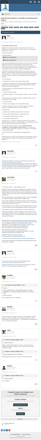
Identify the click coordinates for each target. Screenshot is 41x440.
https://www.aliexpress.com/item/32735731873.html (24, 220)
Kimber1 (9, 366)
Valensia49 (10, 151)
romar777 (10, 251)
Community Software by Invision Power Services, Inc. (20, 437)
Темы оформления (15, 434)
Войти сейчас (20, 413)
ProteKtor (10, 275)
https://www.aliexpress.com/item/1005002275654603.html (15, 227)
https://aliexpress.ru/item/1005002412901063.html (13, 262)
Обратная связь (27, 434)
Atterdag (9, 306)
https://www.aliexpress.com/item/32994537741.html (13, 236)
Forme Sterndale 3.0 (6, 55)
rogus (9, 330)
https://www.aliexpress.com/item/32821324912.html (16, 231)
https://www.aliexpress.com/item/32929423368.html (23, 238)
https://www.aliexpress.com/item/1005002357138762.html (20, 221)
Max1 (5, 25)
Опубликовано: (9, 42)
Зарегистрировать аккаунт (20, 404)
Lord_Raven (10, 177)
